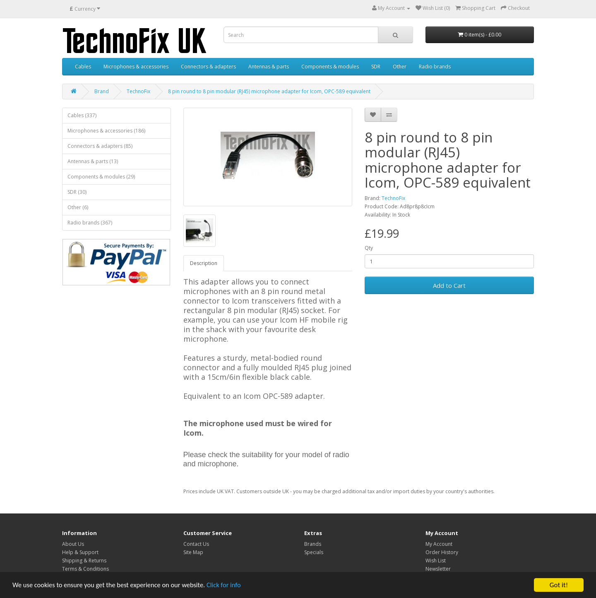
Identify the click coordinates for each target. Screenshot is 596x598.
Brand (101, 91)
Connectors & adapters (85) (99, 146)
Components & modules (330, 66)
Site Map (193, 552)
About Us (73, 543)
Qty (369, 247)
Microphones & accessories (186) (106, 130)
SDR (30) (77, 191)
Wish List (435, 560)
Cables (83, 66)
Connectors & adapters (208, 66)
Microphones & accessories (135, 66)
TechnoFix (138, 91)
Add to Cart (449, 285)
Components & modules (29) (101, 176)
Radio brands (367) (89, 222)
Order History (441, 552)
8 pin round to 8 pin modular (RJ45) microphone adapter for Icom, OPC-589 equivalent (269, 91)
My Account (438, 543)
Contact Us (196, 543)
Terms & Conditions (85, 568)
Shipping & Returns (84, 560)
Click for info (231, 585)
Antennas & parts (268, 66)
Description (203, 263)
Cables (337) (81, 115)
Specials (313, 552)
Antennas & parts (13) (92, 161)
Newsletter (438, 568)
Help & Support (80, 552)
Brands (312, 543)
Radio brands (435, 66)
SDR (375, 66)
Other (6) (77, 207)
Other (399, 66)
